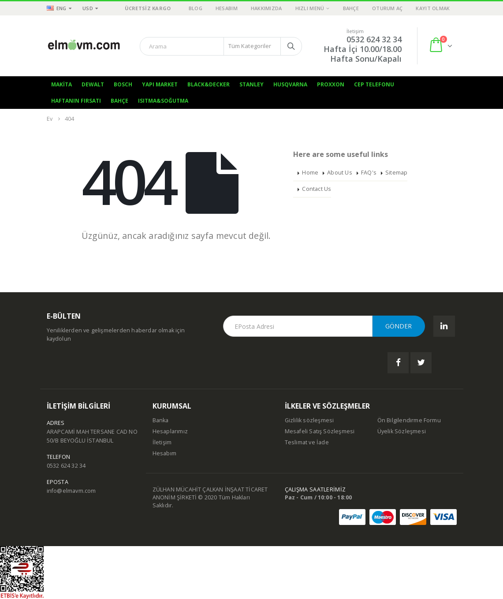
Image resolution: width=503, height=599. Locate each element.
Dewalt (93, 84)
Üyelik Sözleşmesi (401, 431)
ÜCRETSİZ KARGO (148, 8)
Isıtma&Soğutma (163, 100)
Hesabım (227, 8)
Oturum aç (387, 8)
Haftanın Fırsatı (76, 100)
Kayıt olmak (433, 8)
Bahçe (351, 8)
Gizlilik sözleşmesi (309, 420)
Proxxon (330, 84)
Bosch (123, 84)
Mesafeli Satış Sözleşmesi (320, 431)
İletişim (162, 442)
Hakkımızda (266, 8)
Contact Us (316, 189)
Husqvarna (290, 84)
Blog (195, 8)
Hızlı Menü (309, 8)
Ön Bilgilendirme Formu (409, 420)
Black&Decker (208, 84)
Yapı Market (160, 84)
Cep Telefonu (374, 84)
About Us (339, 172)
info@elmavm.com (71, 491)
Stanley (251, 84)
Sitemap (396, 172)
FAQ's (368, 172)
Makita (61, 84)
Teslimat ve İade (307, 442)
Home (310, 172)
